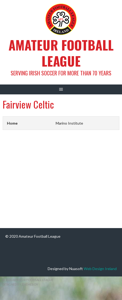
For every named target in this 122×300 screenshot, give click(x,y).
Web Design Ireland (100, 268)
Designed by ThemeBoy (20, 284)
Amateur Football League (61, 52)
